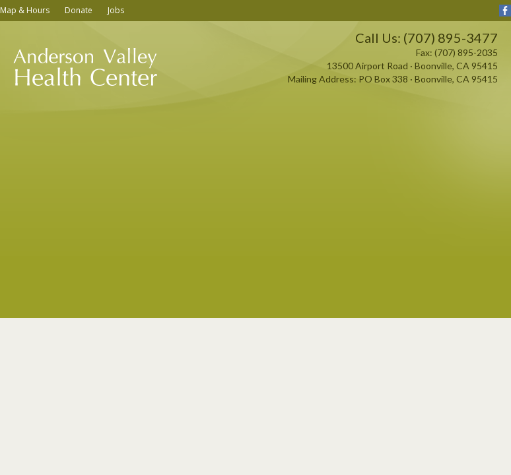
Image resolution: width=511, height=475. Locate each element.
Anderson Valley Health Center (86, 82)
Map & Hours (25, 10)
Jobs (116, 10)
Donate (78, 10)
